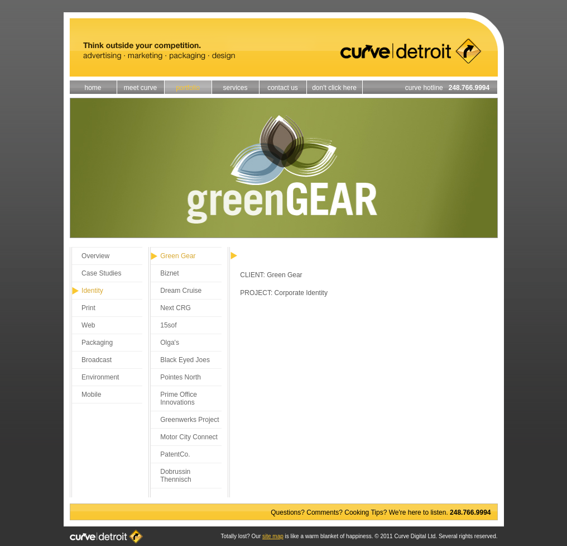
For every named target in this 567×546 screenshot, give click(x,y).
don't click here (334, 88)
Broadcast (96, 360)
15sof (168, 325)
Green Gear (177, 256)
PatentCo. (175, 454)
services (235, 88)
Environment (100, 377)
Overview (95, 256)
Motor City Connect (189, 437)
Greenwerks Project (189, 420)
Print (88, 308)
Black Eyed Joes (185, 360)
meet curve (140, 88)
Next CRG (175, 308)
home (92, 88)
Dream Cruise (180, 291)
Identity (92, 291)
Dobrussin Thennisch (175, 475)
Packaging (97, 342)
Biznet (169, 273)
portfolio (188, 88)
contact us (282, 88)
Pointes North (180, 377)
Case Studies (101, 273)
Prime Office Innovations (178, 398)
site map (273, 536)
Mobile (91, 394)
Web (88, 325)
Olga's (169, 342)
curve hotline (451, 88)
